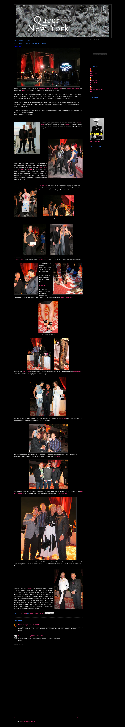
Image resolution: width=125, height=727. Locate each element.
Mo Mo (92, 71)
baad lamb (93, 85)
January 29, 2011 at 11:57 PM (34, 636)
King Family (57, 456)
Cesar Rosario (47, 257)
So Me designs (43, 185)
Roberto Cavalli (77, 371)
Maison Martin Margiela (66, 297)
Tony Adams (22, 636)
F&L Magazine (63, 493)
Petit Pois (63, 418)
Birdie (20, 625)
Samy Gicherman (18, 259)
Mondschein (93, 73)
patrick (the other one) (96, 89)
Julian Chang (26, 371)
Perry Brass (93, 78)
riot (91, 91)
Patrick (92, 75)
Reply (20, 630)
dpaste (92, 87)
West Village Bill (94, 82)
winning (30, 169)
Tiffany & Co (25, 90)
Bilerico (67, 124)
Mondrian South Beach (73, 88)
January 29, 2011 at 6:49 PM (31, 625)
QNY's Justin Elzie (95, 141)
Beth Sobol (30, 588)
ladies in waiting (42, 259)
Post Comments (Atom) (28, 721)
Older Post (80, 718)
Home (48, 718)
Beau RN (93, 69)
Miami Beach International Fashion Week (50, 88)
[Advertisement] (48, 702)
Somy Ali (41, 190)
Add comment (18, 644)
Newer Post (17, 718)
